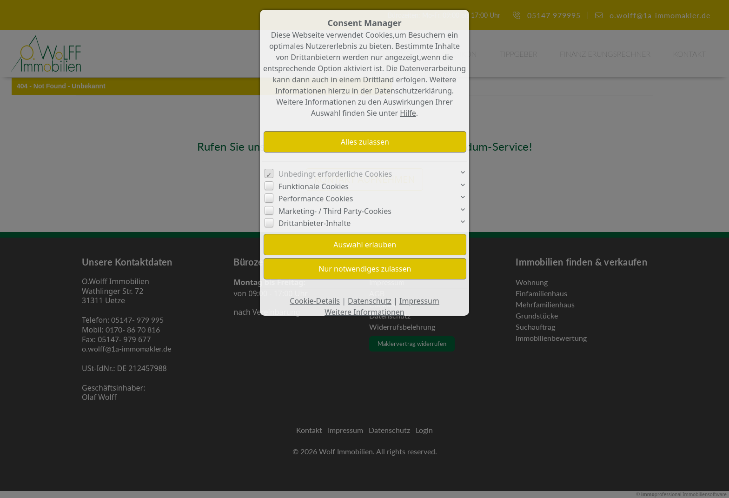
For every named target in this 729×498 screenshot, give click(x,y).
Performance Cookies (315, 198)
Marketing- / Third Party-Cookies (334, 211)
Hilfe (408, 113)
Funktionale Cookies (313, 186)
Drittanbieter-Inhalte (314, 223)
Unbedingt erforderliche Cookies (335, 174)
